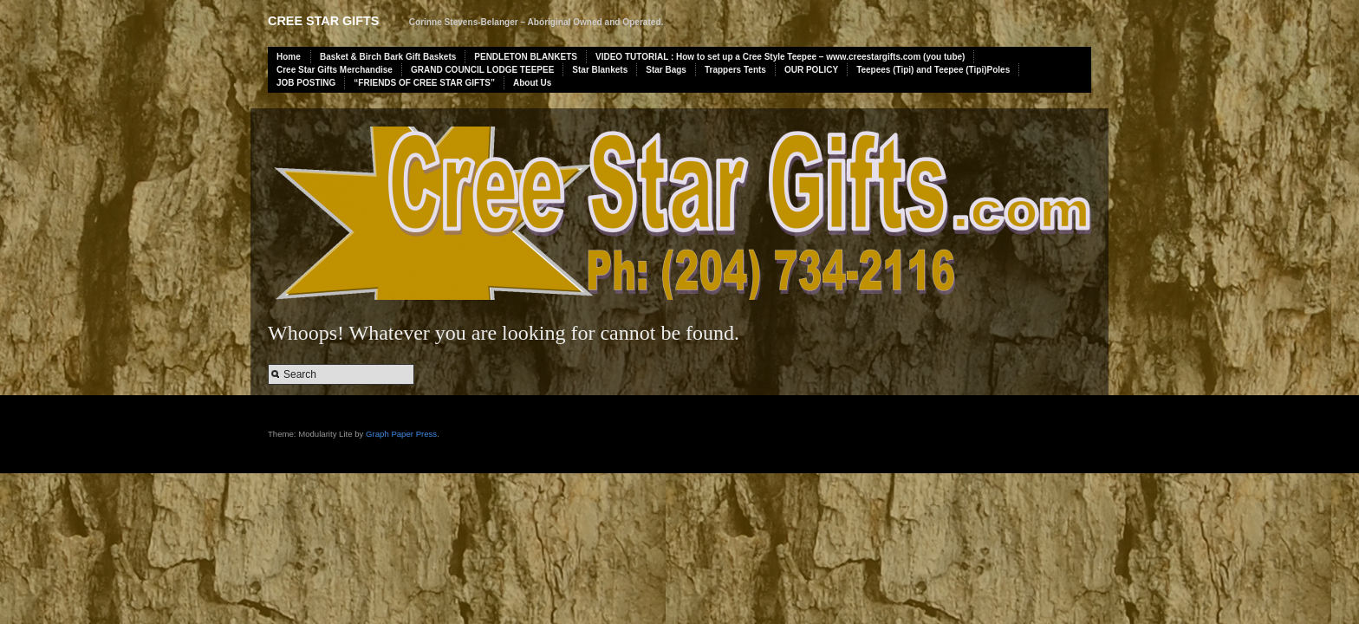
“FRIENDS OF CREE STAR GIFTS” (424, 83)
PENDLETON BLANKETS (525, 57)
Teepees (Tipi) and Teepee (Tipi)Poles (933, 70)
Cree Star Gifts (323, 21)
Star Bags (666, 70)
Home (288, 57)
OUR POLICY (811, 70)
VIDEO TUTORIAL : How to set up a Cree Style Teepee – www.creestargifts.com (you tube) (780, 57)
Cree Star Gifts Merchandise (334, 70)
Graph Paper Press (401, 434)
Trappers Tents (735, 70)
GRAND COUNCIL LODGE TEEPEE (482, 70)
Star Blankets (599, 70)
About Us (532, 83)
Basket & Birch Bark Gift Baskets (388, 57)
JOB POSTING (305, 83)
